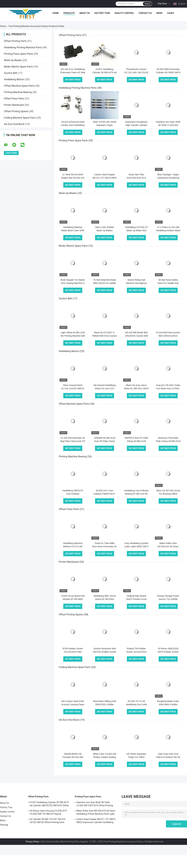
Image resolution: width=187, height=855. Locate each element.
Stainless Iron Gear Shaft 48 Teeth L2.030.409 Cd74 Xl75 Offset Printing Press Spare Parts (94, 804)
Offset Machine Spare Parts (19, 85)
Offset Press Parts (14, 98)
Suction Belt (10, 73)
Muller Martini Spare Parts (18, 66)
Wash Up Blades (13, 60)
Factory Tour (102, 13)
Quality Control (124, 13)
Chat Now (162, 3)
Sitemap (4, 825)
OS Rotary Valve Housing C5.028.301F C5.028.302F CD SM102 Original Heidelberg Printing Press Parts (48, 812)
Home (56, 13)
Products (69, 13)
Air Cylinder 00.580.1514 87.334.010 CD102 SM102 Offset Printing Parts (47, 821)
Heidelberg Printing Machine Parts (23, 47)
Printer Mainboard (14, 104)
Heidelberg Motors (14, 79)
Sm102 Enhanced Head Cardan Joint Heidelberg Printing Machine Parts (73, 125)
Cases (170, 13)
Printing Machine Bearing (18, 92)
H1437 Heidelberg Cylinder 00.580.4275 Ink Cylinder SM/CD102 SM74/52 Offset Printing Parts (49, 804)
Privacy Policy (32, 841)
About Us (84, 13)
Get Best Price (72, 79)
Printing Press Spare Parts (18, 53)
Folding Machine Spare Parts (20, 117)
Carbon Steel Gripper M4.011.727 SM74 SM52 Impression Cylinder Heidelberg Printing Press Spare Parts (95, 821)
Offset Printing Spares (16, 111)
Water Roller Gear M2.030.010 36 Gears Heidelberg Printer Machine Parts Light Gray (95, 812)
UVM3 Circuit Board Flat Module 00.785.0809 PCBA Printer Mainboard (73, 599)
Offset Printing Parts (15, 41)
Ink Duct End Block (14, 124)
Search (147, 4)
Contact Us (145, 13)
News (159, 13)
